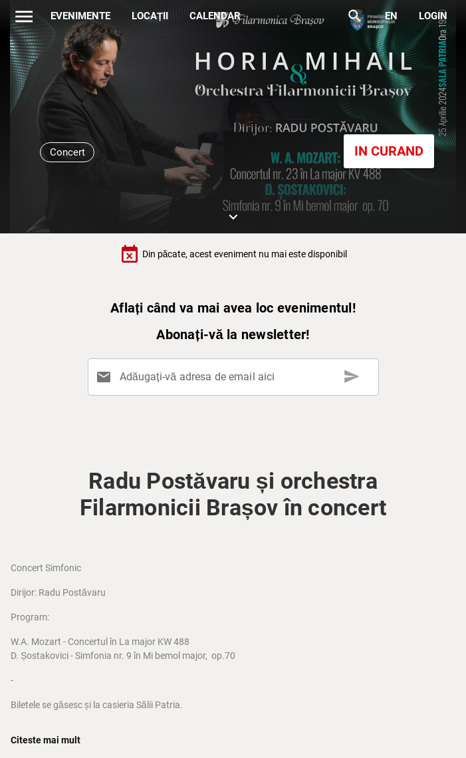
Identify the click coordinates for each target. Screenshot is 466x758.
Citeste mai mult (45, 740)
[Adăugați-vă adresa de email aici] (235, 377)
